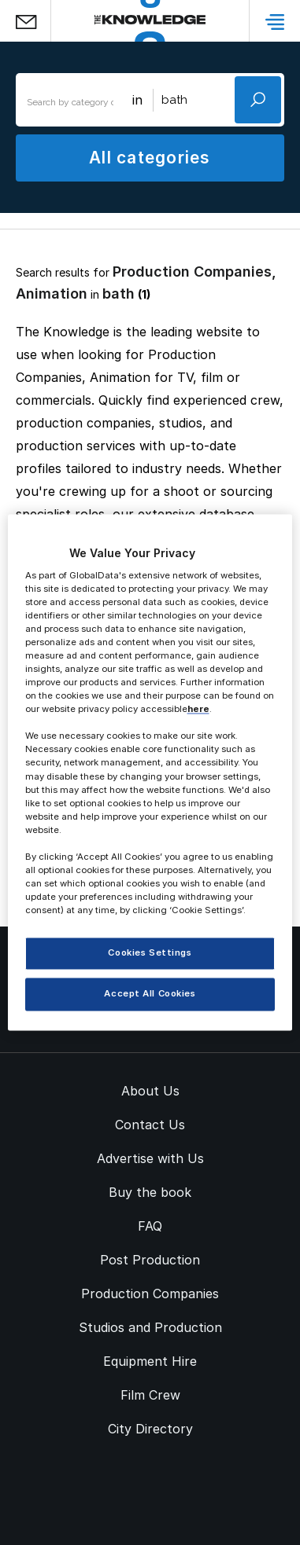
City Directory (150, 1429)
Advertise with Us (150, 1158)
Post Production (150, 1260)
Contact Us (150, 1124)
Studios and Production (150, 1327)
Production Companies (150, 1293)
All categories (149, 157)
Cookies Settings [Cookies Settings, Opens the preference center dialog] (149, 953)
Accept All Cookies (149, 994)
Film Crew (150, 1395)
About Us (150, 1091)
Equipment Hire (150, 1361)
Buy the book (150, 1192)
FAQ (150, 1226)
